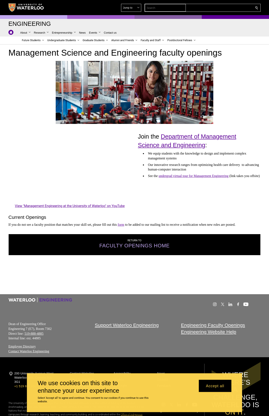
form (121, 224)
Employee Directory (22, 346)
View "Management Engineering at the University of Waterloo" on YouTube (70, 206)
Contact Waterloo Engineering (28, 351)
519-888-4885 (34, 333)
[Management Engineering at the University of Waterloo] (69, 168)
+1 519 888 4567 (26, 386)
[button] (226, 8)
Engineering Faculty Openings (213, 325)
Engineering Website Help (208, 332)
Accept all (215, 386)
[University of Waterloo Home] (26, 7)
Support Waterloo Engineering (127, 325)
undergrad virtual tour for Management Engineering (193, 176)
